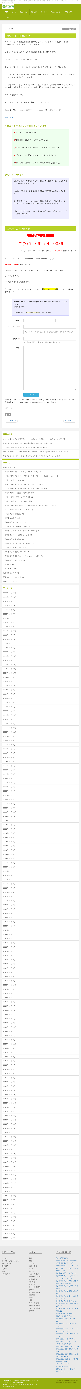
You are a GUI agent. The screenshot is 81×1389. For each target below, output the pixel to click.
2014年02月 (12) (9, 1196)
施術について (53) (10, 581)
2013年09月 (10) (9, 1217)
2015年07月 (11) (9, 1124)
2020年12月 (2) (9, 863)
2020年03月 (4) (9, 892)
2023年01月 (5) (9, 761)
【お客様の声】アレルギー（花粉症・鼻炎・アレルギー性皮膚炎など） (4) (30, 476)
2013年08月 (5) (9, 1221)
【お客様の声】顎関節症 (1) (13, 514)
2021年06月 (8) (9, 841)
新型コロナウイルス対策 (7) (13, 577)
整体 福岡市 (10, 117)
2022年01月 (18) (9, 812)
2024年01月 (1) (9, 711)
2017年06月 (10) (9, 1027)
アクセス (44, 12)
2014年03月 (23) (9, 1191)
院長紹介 (34, 12)
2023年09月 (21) (9, 728)
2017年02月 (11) (9, 1044)
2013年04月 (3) (9, 1238)
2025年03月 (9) (9, 652)
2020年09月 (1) (9, 871)
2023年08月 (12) (9, 732)
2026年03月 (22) (9, 601)
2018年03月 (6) (9, 989)
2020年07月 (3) (9, 879)
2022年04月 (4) (9, 799)
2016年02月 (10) (9, 1094)
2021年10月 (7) (9, 825)
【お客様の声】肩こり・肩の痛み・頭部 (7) (19, 501)
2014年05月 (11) (9, 1183)
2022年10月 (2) (9, 774)
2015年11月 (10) (9, 1107)
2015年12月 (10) (9, 1103)
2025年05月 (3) (9, 643)
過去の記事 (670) (9, 467)
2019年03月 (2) (9, 938)
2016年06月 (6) (9, 1078)
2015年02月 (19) (9, 1145)
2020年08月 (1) (9, 875)
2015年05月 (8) (9, 1132)
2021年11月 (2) (9, 820)
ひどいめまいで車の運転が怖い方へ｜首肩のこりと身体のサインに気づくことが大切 (34, 439)
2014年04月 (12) (9, 1187)
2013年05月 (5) (9, 1234)
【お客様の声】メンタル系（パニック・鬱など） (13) (23, 484)
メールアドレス (14, 327)
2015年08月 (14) (9, 1120)
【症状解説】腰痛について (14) (14, 547)
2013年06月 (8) (9, 1229)
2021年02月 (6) (9, 854)
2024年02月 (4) (9, 707)
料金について (55, 12)
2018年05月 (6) (9, 981)
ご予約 (14, 12)
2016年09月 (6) (9, 1065)
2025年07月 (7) (9, 635)
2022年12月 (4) (9, 766)
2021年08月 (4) (9, 833)
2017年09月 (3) (9, 1014)
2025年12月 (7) (9, 614)
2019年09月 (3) (9, 913)
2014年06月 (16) (9, 1179)
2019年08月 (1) (9, 917)
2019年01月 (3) (9, 947)
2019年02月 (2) (9, 943)
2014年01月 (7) (9, 1200)
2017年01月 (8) (9, 1048)
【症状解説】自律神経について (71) (16, 552)
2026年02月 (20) (9, 605)
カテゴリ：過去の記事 (69, 29)
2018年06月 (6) (9, 976)
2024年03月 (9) (9, 702)
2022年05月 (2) (9, 795)
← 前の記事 (11, 420)
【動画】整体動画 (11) (11, 518)
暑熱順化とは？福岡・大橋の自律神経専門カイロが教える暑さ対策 (27, 443)
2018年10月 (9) (9, 959)
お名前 (17, 320)
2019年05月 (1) (9, 930)
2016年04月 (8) (9, 1086)
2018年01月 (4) (9, 997)
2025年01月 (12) (9, 660)
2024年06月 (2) (9, 690)
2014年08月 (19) (9, 1170)
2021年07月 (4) (9, 837)
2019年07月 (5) (9, 922)
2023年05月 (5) (9, 745)
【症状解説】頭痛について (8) (14, 560)
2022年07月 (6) (9, 787)
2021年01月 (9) (9, 858)
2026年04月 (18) (9, 597)
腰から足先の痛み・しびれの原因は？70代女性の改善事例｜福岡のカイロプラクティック (35, 452)
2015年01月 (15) (9, 1149)
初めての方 (24, 12)
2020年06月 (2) (9, 884)
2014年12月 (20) (9, 1153)
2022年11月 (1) (9, 770)
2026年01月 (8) (9, 610)
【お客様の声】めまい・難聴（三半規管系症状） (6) (22, 472)
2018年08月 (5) (9, 968)
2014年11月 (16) (9, 1158)
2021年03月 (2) (9, 850)
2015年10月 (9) (9, 1111)
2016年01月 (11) (9, 1099)
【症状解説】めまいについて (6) (15, 522)
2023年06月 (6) (9, 740)
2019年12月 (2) (9, 905)
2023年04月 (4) (9, 749)
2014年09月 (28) (9, 1166)
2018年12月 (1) (9, 951)
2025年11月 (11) (9, 618)
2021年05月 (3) (9, 846)
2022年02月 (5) (9, 808)
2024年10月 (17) (9, 673)
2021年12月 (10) (9, 816)
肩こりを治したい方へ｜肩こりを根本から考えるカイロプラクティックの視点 (31, 456)
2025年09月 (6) (9, 626)
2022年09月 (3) (9, 778)
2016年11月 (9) (9, 1057)
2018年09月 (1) (9, 964)
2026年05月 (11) (9, 593)
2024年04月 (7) (9, 698)
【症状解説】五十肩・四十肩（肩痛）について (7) (21, 543)
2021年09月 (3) (9, 829)
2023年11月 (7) (9, 719)
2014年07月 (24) (9, 1175)
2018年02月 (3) (9, 993)
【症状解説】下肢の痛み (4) (13, 539)
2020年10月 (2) (9, 867)
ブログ (7, 17)
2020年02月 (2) (9, 896)
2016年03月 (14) (9, 1090)
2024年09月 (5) (9, 677)
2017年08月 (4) (9, 1019)
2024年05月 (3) (9, 694)
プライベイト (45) (10, 568)
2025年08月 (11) (9, 631)
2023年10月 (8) (9, 723)
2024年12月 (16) (9, 664)
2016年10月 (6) (9, 1061)
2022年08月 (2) (9, 782)
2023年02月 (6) (9, 757)
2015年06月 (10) (9, 1128)
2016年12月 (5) (9, 1052)
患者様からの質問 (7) (11, 573)
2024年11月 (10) (9, 669)
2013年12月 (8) (9, 1204)
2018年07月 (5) (9, 972)
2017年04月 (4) (9, 1035)
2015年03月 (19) (9, 1141)
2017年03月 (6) (9, 1040)
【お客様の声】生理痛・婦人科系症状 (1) (18, 497)
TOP (6, 12)
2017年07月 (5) (9, 1023)
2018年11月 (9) (9, 955)
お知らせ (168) (8, 564)
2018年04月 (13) (9, 985)
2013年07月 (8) (9, 1225)
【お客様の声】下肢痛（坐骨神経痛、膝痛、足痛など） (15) (25, 488)
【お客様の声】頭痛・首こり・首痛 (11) (18, 509)
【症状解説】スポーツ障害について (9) (17, 535)
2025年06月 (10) (9, 639)
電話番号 (16, 339)
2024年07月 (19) (9, 685)
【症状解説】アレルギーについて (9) (16, 526)
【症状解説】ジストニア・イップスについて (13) (21, 531)
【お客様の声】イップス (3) (13, 480)
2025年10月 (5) (9, 622)
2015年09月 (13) (9, 1116)
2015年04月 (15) (9, 1137)
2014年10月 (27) (9, 1162)
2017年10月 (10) (9, 1010)
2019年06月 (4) (9, 926)
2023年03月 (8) (9, 753)
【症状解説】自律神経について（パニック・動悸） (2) (23, 556)
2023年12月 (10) (9, 715)
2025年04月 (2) (9, 648)
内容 (18, 348)
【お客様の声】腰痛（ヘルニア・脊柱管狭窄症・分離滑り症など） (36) (29, 505)
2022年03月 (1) (9, 804)
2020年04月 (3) (9, 888)
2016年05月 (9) (9, 1082)
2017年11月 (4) (9, 1006)
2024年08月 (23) (9, 681)
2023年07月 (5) (9, 736)
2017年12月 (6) (9, 1002)
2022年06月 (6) (9, 791)
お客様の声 (68, 12)
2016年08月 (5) (9, 1069)
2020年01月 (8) (9, 900)
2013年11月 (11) (9, 1208)
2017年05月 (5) (9, 1031)
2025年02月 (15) (9, 656)
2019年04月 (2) (9, 934)
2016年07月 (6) (9, 1073)
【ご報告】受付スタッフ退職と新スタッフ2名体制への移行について (28, 447)
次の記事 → (70, 420)
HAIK (76, 1382)
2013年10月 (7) (9, 1212)
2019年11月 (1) (9, 909)
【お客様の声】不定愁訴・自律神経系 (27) (19, 493)
